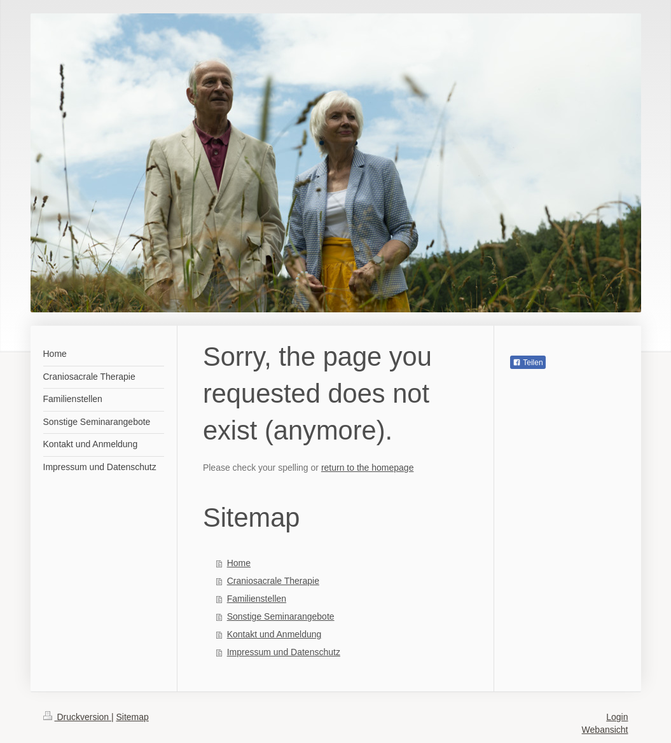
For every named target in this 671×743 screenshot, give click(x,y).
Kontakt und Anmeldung (274, 634)
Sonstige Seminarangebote (281, 616)
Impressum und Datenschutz (283, 652)
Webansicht (605, 730)
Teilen (528, 362)
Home (239, 563)
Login (617, 717)
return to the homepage (367, 467)
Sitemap (132, 717)
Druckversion (77, 717)
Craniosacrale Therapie (273, 581)
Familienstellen (256, 599)
